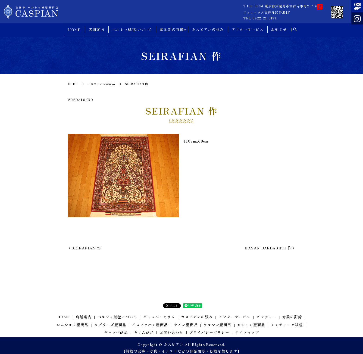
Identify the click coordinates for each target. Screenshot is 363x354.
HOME (73, 28)
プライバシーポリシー (209, 328)
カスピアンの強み (209, 28)
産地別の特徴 (171, 28)
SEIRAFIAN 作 (86, 243)
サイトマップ (247, 328)
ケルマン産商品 (217, 320)
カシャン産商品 (251, 320)
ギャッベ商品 (116, 328)
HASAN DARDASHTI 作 (268, 243)
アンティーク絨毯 (287, 320)
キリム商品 (144, 328)
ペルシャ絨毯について (131, 28)
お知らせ (280, 28)
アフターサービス (248, 28)
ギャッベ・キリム (159, 313)
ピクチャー (266, 313)
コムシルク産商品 (72, 320)
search (295, 28)
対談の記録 (292, 313)
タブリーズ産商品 (110, 320)
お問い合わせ (172, 328)
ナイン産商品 (186, 320)
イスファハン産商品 (101, 80)
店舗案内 (95, 28)
